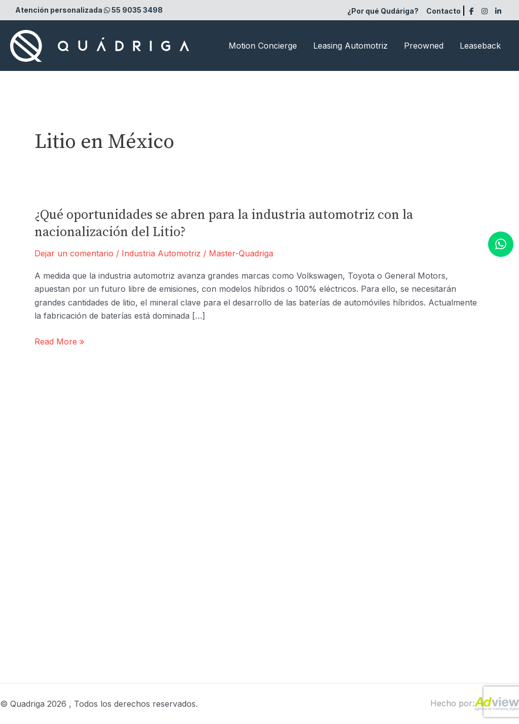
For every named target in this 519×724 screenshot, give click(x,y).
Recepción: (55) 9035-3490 (189, 528)
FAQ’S (423, 515)
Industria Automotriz (161, 253)
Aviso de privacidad (448, 570)
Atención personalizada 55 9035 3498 (89, 10)
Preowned (423, 46)
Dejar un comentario (74, 253)
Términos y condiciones (456, 552)
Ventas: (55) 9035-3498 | (184, 547)
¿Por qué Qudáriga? (383, 11)
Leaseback (480, 46)
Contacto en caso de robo (461, 589)
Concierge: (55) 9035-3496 (188, 584)
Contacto (443, 11)
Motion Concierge (263, 46)
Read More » (59, 341)
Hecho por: (474, 703)
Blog (419, 533)
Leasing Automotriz (350, 46)
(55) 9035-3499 (166, 565)
